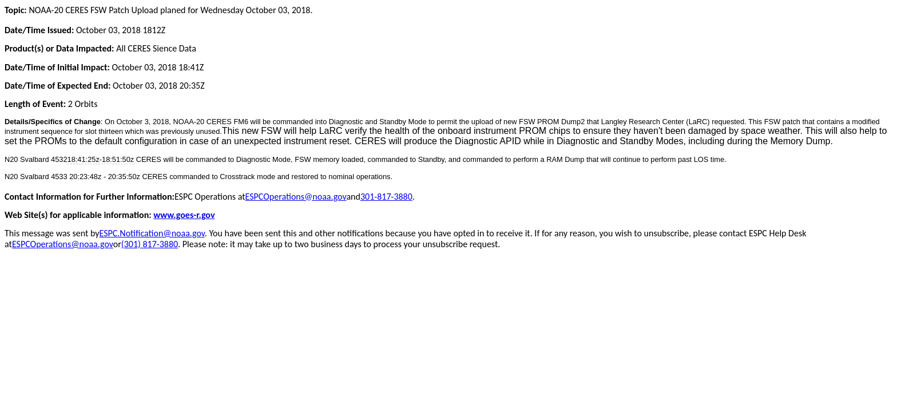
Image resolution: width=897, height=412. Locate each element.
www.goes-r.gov (184, 214)
